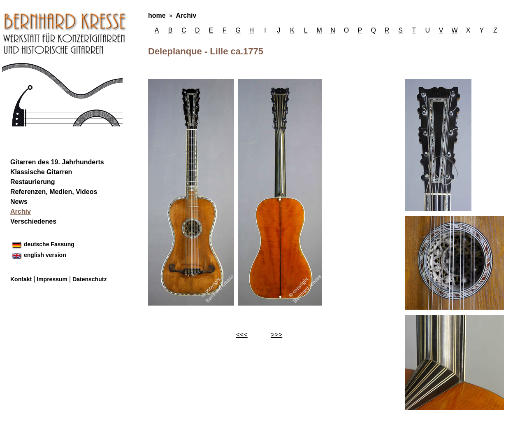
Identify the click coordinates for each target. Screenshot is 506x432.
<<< (242, 334)
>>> (276, 334)
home (157, 15)
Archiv (186, 15)
